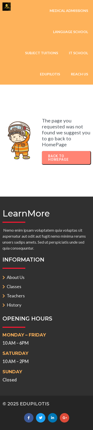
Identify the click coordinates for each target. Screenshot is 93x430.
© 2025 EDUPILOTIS (25, 404)
